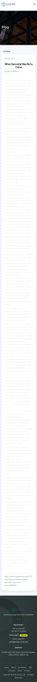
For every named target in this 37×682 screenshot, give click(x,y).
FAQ (30, 667)
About (13, 667)
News (20, 671)
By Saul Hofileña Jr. (12, 71)
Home (6, 667)
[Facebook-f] (17, 619)
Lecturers (11, 671)
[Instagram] (19, 619)
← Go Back (5, 51)
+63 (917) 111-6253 (18, 631)
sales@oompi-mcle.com (18, 642)
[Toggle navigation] (34, 4)
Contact (27, 671)
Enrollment (22, 667)
